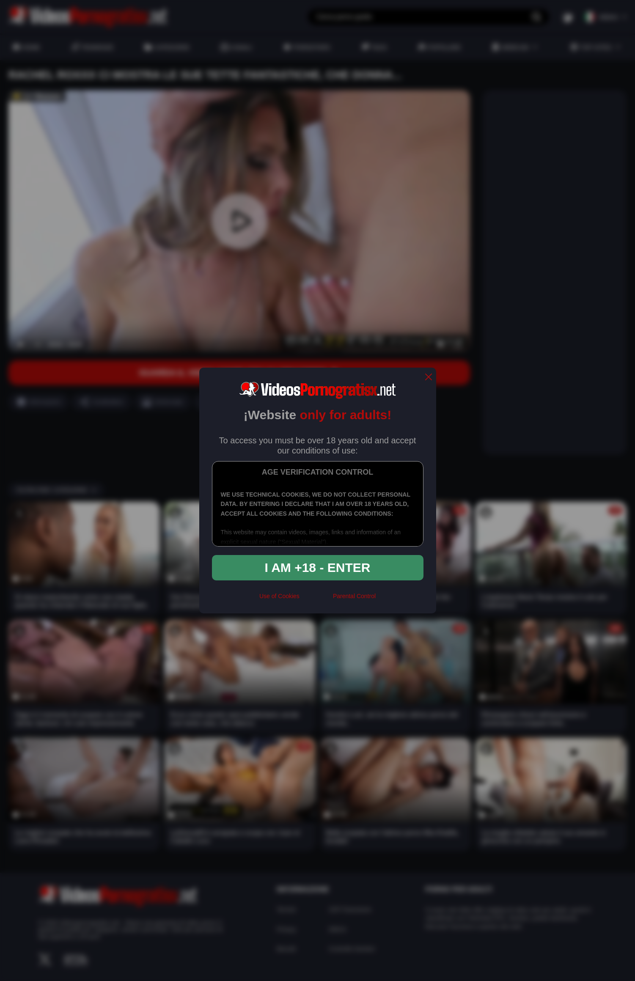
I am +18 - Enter (318, 567)
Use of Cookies (279, 596)
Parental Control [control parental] (354, 596)
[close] (428, 378)
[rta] (316, 599)
